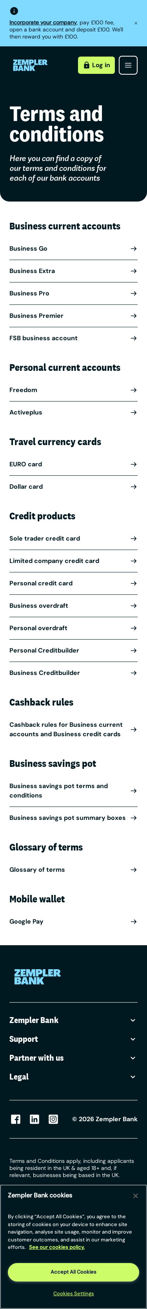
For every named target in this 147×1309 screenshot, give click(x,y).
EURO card (73, 464)
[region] (73, 1246)
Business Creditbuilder (73, 673)
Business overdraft (73, 605)
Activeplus (73, 412)
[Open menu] (128, 65)
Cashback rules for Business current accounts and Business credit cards (73, 729)
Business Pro (73, 293)
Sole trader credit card (73, 538)
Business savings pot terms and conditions (73, 790)
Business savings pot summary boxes (73, 818)
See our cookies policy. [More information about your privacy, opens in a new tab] (57, 1247)
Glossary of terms (73, 869)
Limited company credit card (73, 561)
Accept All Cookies (73, 1272)
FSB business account (73, 338)
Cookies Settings (73, 1293)
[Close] (135, 1195)
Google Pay (73, 921)
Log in (96, 65)
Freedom (73, 390)
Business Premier (73, 316)
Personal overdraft (73, 628)
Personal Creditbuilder (73, 650)
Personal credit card (73, 583)
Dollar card (73, 486)
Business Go (73, 248)
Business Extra (73, 271)
